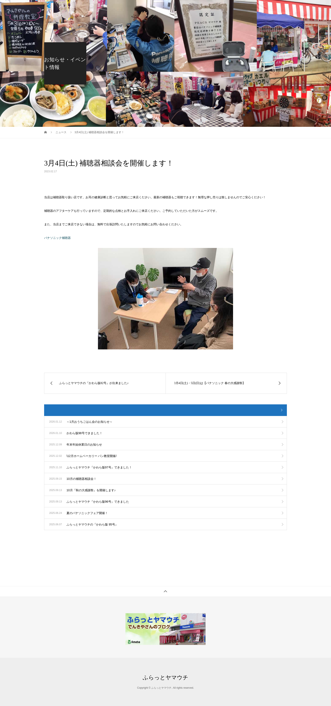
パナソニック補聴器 (57, 237)
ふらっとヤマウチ (165, 677)
